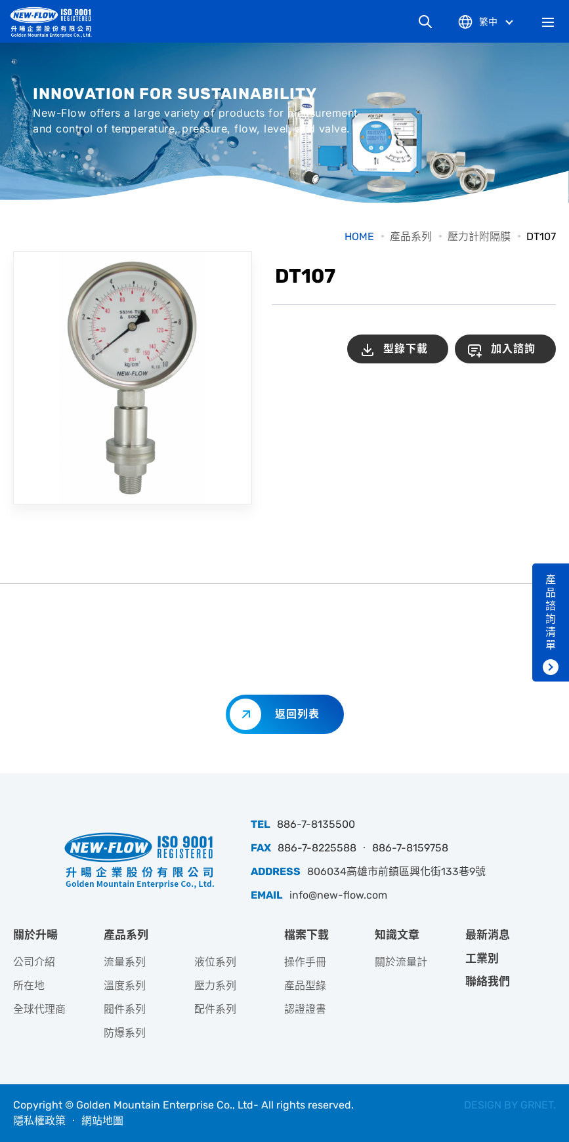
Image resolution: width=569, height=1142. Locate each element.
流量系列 (125, 962)
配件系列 (215, 1009)
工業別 (482, 958)
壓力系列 (215, 985)
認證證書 (305, 1009)
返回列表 (297, 714)
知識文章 (397, 934)
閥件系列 (125, 1009)
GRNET (536, 1105)
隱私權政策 (39, 1120)
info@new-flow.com (338, 895)
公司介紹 (34, 962)
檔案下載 (306, 934)
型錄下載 (405, 348)
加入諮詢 (513, 348)
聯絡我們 (487, 981)
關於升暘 (35, 934)
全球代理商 (39, 1009)
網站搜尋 (425, 21)
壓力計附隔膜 (479, 236)
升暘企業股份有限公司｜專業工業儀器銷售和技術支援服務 (56, 22)
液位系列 (215, 962)
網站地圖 (102, 1120)
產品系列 (411, 236)
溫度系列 (125, 985)
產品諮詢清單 (550, 612)
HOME (359, 236)
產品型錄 (305, 985)
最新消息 (487, 934)
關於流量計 (401, 962)
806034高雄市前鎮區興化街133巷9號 (396, 871)
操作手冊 (305, 962)
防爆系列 (125, 1033)
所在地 (29, 985)
